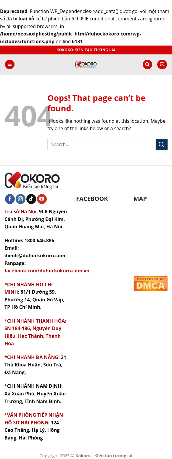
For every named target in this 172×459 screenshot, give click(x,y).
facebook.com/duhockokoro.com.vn (46, 270)
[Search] (147, 65)
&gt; (151, 236)
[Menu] (10, 65)
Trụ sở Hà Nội (20, 211)
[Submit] (162, 144)
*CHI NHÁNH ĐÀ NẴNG (31, 357)
